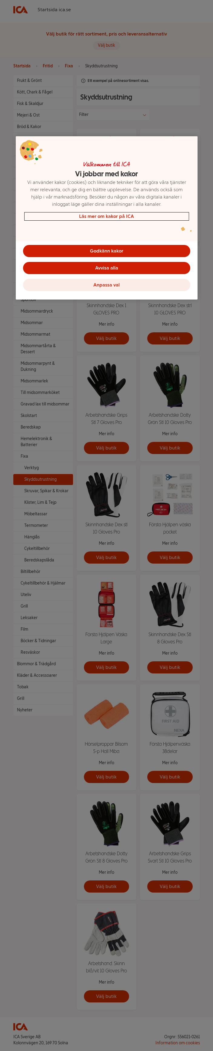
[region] (107, 218)
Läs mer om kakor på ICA (106, 216)
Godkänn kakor (106, 251)
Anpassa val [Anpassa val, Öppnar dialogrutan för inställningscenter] (106, 285)
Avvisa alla (106, 268)
